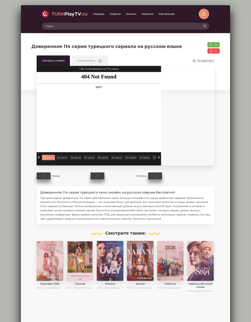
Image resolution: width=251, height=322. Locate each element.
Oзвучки (115, 14)
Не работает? (203, 60)
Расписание (167, 14)
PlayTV (69, 14)
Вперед (149, 175)
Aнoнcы (131, 14)
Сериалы (98, 14)
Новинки (147, 14)
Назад (48, 175)
